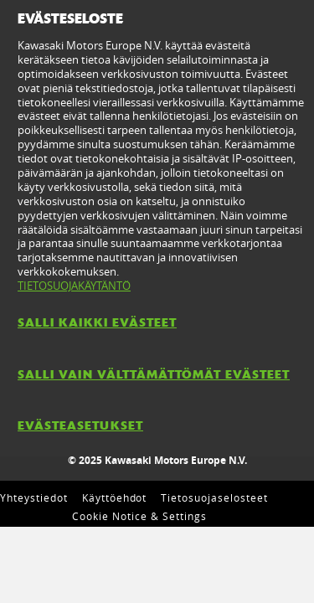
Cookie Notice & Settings (139, 516)
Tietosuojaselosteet (214, 497)
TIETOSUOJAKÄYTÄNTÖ (74, 285)
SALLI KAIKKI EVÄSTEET (97, 322)
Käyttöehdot (114, 497)
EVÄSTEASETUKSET (80, 425)
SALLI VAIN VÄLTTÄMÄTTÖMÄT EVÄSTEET (154, 374)
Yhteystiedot (34, 497)
